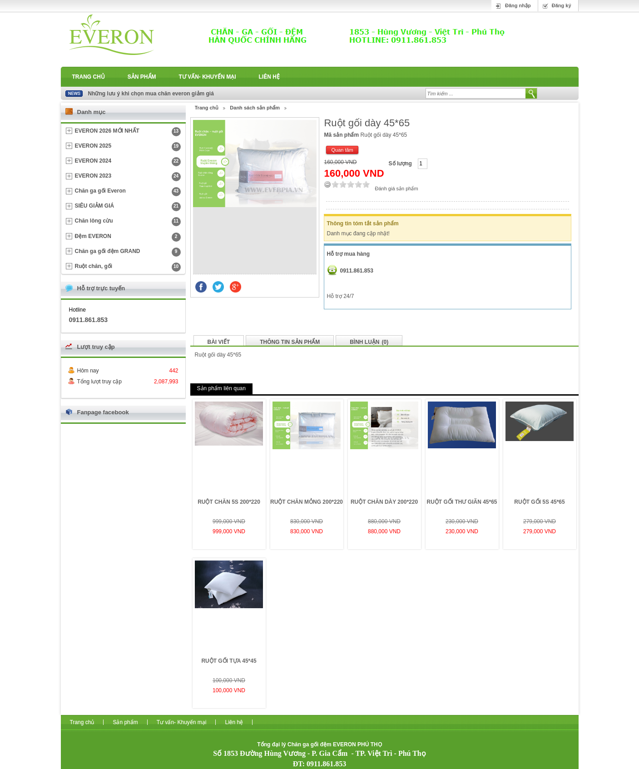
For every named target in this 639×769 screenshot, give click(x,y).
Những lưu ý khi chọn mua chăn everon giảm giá (151, 93)
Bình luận (369, 342)
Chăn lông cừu (128, 221)
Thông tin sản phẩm (290, 342)
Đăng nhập (518, 5)
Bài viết (219, 342)
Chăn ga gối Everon (128, 191)
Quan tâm (342, 150)
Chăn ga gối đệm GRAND (128, 252)
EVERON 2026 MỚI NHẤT (128, 131)
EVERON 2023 (128, 176)
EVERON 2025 (128, 146)
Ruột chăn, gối (128, 267)
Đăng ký (561, 5)
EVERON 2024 (128, 161)
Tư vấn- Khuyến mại (207, 77)
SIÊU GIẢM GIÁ (128, 206)
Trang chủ (88, 77)
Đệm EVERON (128, 237)
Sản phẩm (142, 77)
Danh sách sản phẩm (255, 107)
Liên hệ (269, 77)
